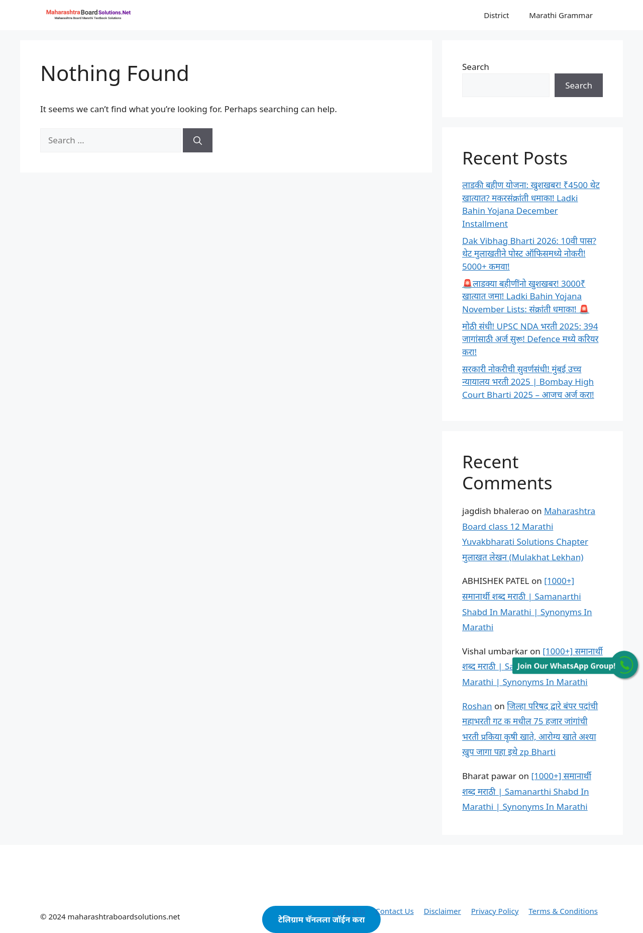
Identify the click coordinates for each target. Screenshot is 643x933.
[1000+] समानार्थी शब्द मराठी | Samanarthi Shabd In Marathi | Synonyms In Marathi (526, 791)
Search (475, 66)
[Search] (197, 140)
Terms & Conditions (563, 911)
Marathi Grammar (561, 15)
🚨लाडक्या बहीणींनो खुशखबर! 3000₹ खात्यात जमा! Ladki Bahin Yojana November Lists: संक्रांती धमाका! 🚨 (525, 296)
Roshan (477, 706)
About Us (349, 911)
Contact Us (394, 911)
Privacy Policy (495, 911)
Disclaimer (442, 911)
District (496, 15)
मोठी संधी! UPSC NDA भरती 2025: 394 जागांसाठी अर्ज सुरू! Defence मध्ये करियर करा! (530, 339)
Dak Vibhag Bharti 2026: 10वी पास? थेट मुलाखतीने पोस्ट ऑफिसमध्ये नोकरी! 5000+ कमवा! (529, 253)
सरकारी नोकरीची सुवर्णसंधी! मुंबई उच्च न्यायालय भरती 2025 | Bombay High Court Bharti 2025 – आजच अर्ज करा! (528, 381)
